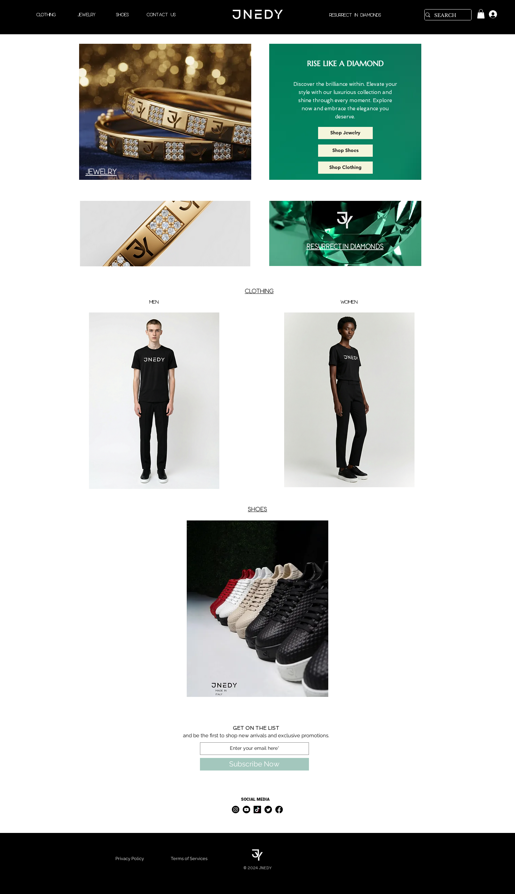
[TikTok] (257, 809)
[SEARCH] (445, 15)
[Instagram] (235, 809)
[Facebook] (279, 809)
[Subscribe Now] (254, 764)
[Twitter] (268, 809)
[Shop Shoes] (345, 151)
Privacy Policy (129, 858)
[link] (481, 13)
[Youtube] (246, 809)
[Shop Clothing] (345, 167)
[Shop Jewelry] (345, 133)
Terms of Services (189, 858)
